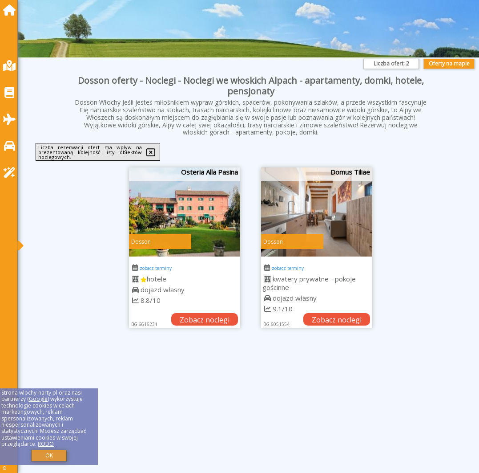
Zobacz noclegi (204, 320)
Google (38, 399)
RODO (46, 444)
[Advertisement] (251, 412)
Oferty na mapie (449, 63)
